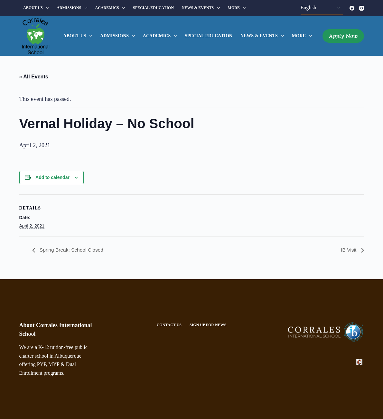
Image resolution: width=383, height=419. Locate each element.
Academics (111, 8)
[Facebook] (352, 8)
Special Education (153, 7)
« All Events (33, 76)
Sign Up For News (208, 325)
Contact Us (169, 325)
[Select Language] (322, 8)
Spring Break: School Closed (72, 250)
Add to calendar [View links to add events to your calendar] (52, 177)
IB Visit (349, 250)
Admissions (73, 8)
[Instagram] (361, 8)
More (238, 8)
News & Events (202, 8)
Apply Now (343, 36)
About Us (37, 8)
